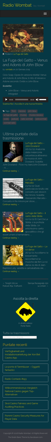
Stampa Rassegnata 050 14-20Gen (38, 284)
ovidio (6, 119)
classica (22, 111)
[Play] (6, 99)
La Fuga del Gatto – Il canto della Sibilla (35, 215)
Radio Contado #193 (16, 379)
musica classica (36, 115)
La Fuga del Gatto (20, 54)
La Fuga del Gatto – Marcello (34, 181)
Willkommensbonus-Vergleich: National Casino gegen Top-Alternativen (21, 391)
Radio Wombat (17, 5)
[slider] (21, 99)
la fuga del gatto (10, 115)
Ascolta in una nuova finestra (28, 104)
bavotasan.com (36, 437)
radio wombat (27, 119)
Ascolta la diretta (25, 299)
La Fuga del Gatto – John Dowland (34, 145)
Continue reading (11, 171)
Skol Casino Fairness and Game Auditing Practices (21, 405)
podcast (15, 119)
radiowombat (40, 119)
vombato (9, 69)
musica (23, 115)
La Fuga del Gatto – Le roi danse (36, 248)
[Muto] (37, 99)
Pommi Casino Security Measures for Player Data (24, 417)
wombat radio (9, 123)
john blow (32, 111)
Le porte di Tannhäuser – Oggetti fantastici (22, 368)
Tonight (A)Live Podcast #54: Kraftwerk (12, 284)
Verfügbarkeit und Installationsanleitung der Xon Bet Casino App (22, 354)
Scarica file (8, 104)
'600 (14, 111)
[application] (25, 99)
